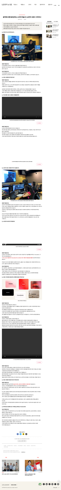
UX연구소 (15, 445)
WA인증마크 (40, 484)
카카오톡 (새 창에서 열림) (23, 434)
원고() (39, 123)
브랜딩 (25, 445)
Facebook (44, 484)
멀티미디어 (42, 4)
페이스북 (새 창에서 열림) (18, 434)
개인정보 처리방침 (13, 484)
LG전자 (5, 445)
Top (58, 481)
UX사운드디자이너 (10, 445)
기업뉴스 (15, 4)
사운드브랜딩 (6, 446)
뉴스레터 (55, 5)
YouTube (47, 484)
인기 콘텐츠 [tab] (56, 21)
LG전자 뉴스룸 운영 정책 (5, 484)
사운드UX (28, 445)
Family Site (56, 487)
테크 (35, 4)
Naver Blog (52, 484)
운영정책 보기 (23, 452)
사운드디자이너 (33, 445)
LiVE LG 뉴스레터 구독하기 (22, 440)
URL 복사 (26, 434)
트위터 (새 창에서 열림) (21, 434)
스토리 (29, 4)
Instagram (49, 484)
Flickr (55, 484)
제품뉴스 (23, 4)
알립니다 (50, 4)
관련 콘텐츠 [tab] (50, 21)
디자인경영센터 (20, 445)
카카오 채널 (58, 484)
